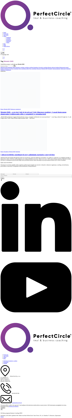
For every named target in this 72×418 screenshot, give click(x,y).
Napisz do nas (6, 46)
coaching (27, 67)
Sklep (4, 45)
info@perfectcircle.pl (17, 402)
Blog (4, 43)
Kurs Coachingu (14, 68)
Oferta (4, 36)
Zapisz (2, 178)
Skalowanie (63, 68)
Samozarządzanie (56, 68)
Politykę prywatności (13, 406)
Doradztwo (8, 40)
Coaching (8, 38)
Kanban (57, 67)
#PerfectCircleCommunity (6, 67)
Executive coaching (43, 67)
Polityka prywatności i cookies (10, 360)
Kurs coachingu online (24, 68)
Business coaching (20, 67)
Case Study (5, 35)
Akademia (8, 37)
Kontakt (5, 363)
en (3, 48)
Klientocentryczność (64, 67)
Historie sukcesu (51, 67)
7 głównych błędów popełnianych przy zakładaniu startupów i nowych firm (28, 155)
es (3, 50)
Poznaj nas (5, 33)
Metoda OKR (44, 68)
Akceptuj (3, 407)
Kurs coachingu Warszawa (35, 68)
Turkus (7, 42)
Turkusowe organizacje (6, 70)
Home (4, 32)
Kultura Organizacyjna (6, 68)
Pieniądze (50, 68)
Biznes (14, 67)
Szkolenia (8, 41)
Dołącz (2, 416)
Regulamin (5, 362)
